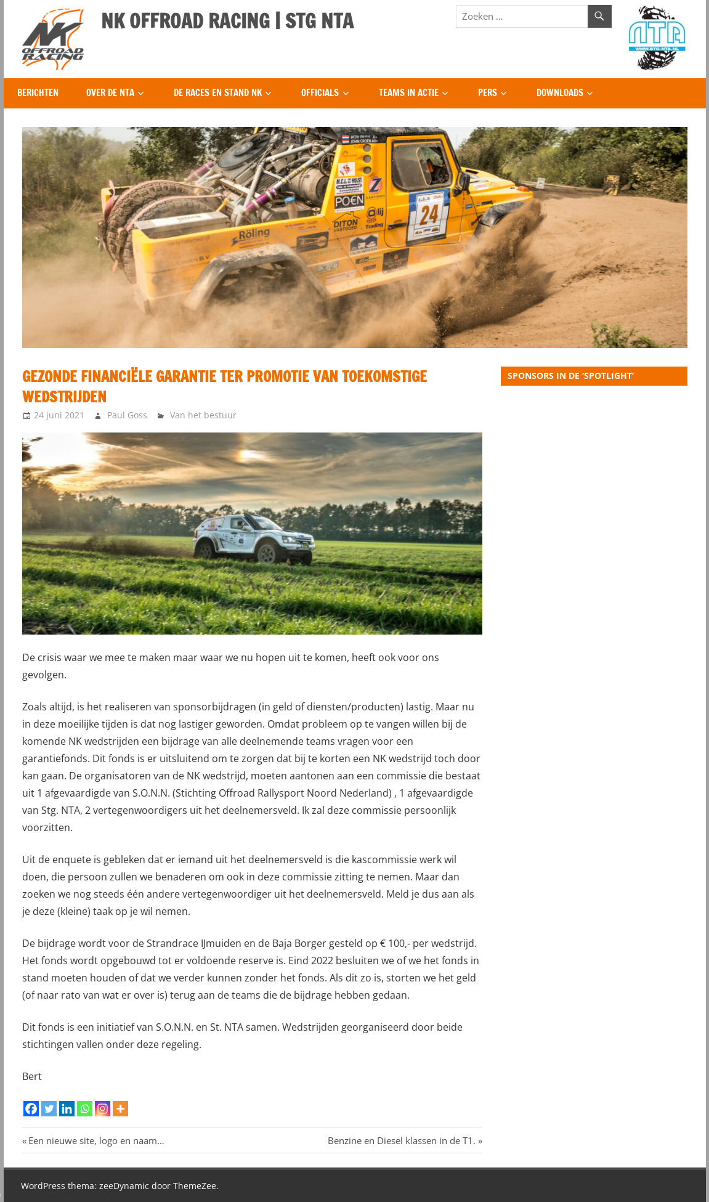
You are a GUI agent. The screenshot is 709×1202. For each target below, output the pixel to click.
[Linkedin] (67, 1108)
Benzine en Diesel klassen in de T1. (402, 1140)
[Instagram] (102, 1108)
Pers (487, 92)
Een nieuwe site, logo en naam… (96, 1140)
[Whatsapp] (84, 1108)
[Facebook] (31, 1108)
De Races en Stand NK (218, 92)
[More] (120, 1108)
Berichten (38, 92)
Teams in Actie (409, 92)
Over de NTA (110, 92)
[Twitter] (49, 1108)
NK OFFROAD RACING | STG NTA (227, 21)
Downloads (560, 92)
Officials (320, 92)
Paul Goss (127, 415)
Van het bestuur (203, 415)
